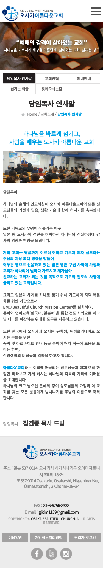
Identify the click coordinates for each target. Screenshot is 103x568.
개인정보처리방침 (48, 537)
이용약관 (15, 537)
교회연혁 (52, 78)
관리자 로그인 (85, 537)
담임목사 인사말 (19, 78)
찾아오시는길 (51, 88)
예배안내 (84, 78)
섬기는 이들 (19, 88)
